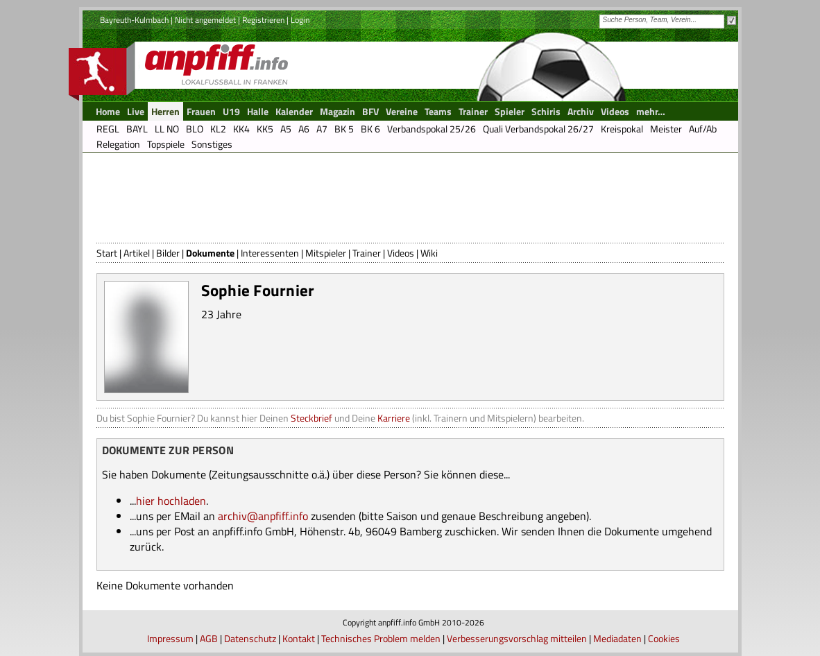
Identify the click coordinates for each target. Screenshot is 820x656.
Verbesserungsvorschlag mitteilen (517, 638)
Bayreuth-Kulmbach (134, 19)
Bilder (168, 252)
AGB (209, 638)
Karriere (393, 418)
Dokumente (210, 252)
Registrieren (263, 19)
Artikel (136, 252)
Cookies (664, 638)
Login (300, 19)
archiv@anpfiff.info (263, 516)
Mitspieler (325, 252)
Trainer (366, 252)
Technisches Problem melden (381, 638)
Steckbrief (311, 418)
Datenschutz (250, 638)
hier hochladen (171, 500)
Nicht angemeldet (205, 19)
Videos (400, 252)
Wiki (429, 252)
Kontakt (298, 638)
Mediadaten (617, 638)
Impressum (170, 638)
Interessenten (270, 252)
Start (106, 252)
